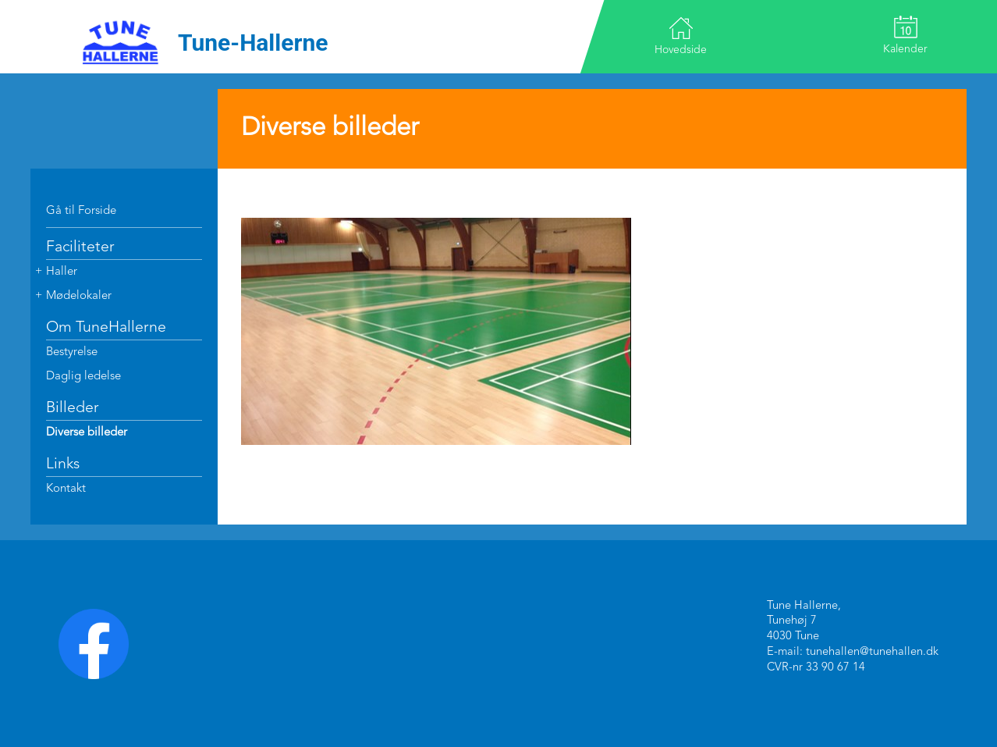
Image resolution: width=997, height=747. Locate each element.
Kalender (905, 35)
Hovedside (681, 35)
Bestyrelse (72, 352)
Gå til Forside (81, 211)
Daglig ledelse (83, 376)
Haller (61, 272)
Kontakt (66, 489)
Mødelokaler (79, 296)
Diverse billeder (86, 433)
